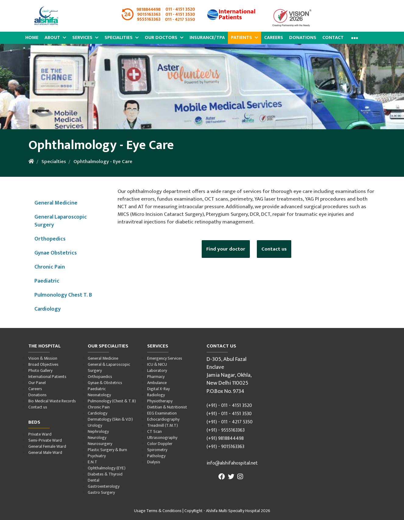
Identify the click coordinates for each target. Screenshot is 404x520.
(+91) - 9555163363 (226, 430)
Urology (95, 425)
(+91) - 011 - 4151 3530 (229, 414)
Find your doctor (225, 249)
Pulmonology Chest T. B (63, 295)
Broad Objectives (43, 364)
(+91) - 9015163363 (225, 447)
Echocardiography (163, 419)
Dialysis (153, 461)
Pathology (156, 455)
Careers (273, 38)
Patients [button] (244, 38)
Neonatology (99, 394)
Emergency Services (164, 358)
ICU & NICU (157, 364)
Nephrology (98, 431)
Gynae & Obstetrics (105, 382)
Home (31, 38)
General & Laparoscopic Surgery (109, 367)
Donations (302, 38)
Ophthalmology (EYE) (107, 468)
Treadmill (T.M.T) (162, 425)
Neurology (97, 437)
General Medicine (55, 203)
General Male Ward (45, 452)
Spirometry (157, 449)
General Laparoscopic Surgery (60, 221)
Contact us (274, 249)
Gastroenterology (103, 486)
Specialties (53, 161)
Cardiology (47, 309)
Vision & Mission (42, 358)
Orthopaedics (100, 376)
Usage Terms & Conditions (158, 510)
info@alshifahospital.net (232, 463)
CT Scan (154, 431)
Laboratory (157, 370)
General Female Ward (47, 446)
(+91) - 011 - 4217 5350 (230, 422)
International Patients (47, 376)
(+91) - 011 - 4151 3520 (229, 405)
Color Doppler (159, 443)
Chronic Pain (49, 267)
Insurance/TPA (207, 38)
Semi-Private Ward (45, 440)
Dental (93, 480)
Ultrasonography (162, 437)
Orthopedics (50, 239)
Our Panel (37, 382)
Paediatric (46, 281)
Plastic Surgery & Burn (107, 449)
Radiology (156, 394)
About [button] (55, 38)
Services (85, 38)
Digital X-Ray (158, 388)
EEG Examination (162, 413)
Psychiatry (97, 455)
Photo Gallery (40, 370)
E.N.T (92, 461)
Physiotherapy (159, 400)
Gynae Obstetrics (55, 253)
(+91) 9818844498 (225, 438)
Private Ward (39, 434)
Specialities (122, 38)
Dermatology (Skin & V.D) (110, 419)
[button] (354, 38)
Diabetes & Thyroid (105, 474)
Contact (333, 38)
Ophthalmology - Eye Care (102, 161)
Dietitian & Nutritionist (167, 407)
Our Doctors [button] (164, 38)
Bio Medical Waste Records (52, 400)
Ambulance (157, 382)
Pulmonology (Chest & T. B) (112, 400)
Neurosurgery (100, 443)
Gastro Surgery (101, 492)
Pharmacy (156, 376)
